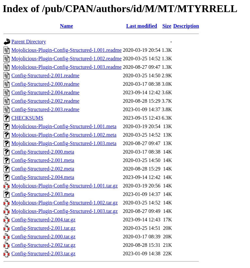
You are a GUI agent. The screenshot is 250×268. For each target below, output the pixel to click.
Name (66, 26)
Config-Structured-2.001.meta (42, 160)
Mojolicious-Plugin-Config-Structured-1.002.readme (66, 58)
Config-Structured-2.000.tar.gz (43, 236)
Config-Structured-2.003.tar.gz (43, 253)
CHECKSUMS (27, 118)
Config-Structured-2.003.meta (42, 194)
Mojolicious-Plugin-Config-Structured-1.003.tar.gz (64, 211)
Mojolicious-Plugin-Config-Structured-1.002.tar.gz (64, 202)
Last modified (141, 26)
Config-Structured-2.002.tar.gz (43, 245)
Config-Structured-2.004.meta (42, 177)
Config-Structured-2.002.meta (42, 168)
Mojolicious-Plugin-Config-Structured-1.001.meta (64, 126)
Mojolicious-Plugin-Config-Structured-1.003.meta (64, 143)
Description (186, 26)
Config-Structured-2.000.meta (42, 152)
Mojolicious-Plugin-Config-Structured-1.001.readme (66, 50)
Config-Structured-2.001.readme (45, 75)
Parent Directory (28, 41)
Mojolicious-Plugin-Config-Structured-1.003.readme (66, 67)
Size (167, 26)
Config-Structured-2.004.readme (45, 92)
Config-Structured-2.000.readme (45, 84)
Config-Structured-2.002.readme (45, 101)
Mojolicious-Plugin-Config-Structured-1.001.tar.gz (64, 185)
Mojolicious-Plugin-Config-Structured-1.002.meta (64, 135)
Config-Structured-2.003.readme (45, 109)
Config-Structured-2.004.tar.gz (43, 219)
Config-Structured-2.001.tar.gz (43, 228)
